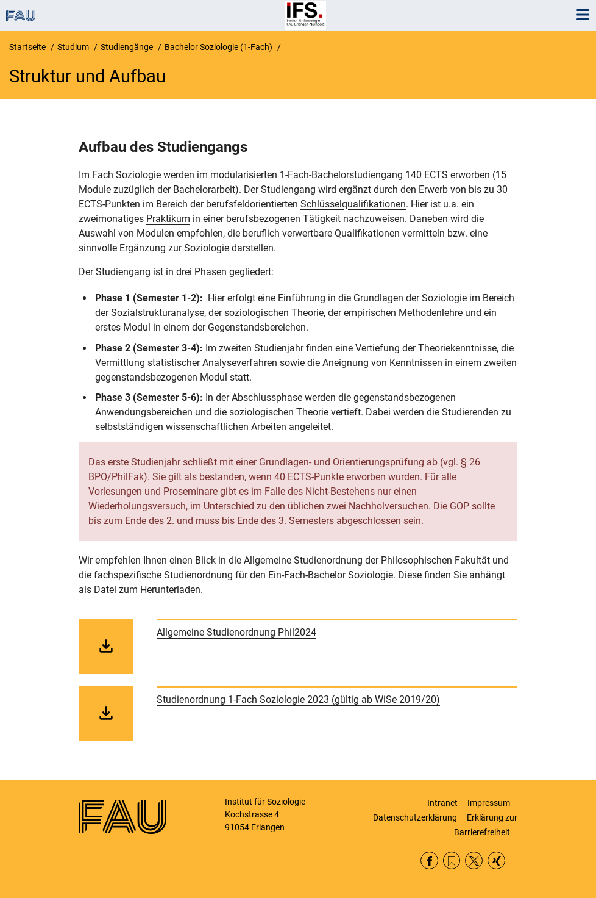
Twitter (474, 860)
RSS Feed (452, 860)
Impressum (488, 803)
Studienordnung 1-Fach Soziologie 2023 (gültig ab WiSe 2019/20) (298, 699)
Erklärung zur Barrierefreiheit (485, 825)
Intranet (442, 803)
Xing (496, 860)
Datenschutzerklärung (415, 817)
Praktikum (168, 218)
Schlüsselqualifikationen (353, 204)
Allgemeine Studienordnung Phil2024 (236, 632)
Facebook (429, 860)
